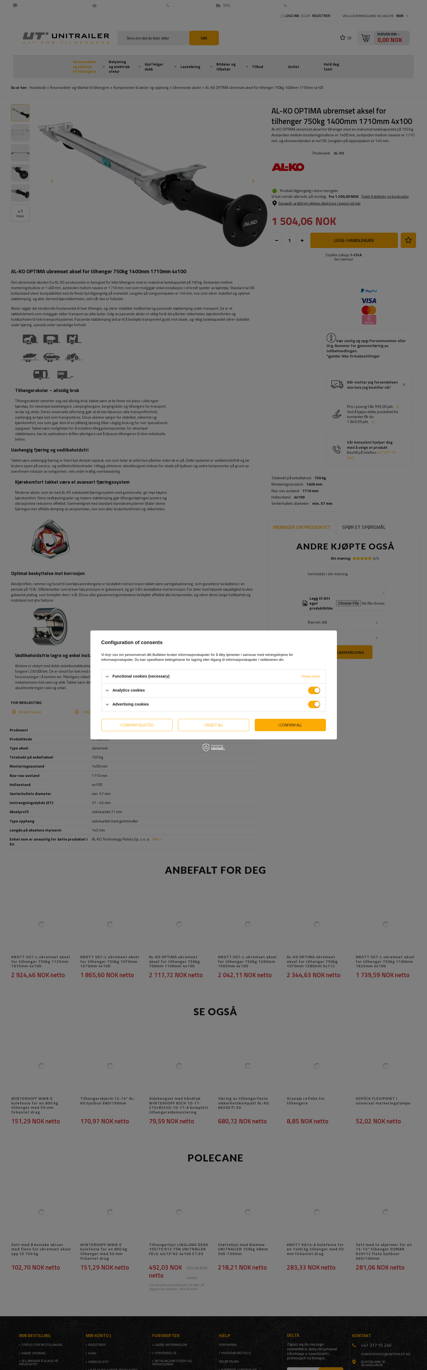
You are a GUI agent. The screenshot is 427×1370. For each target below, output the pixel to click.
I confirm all (290, 725)
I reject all (213, 725)
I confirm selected (137, 725)
